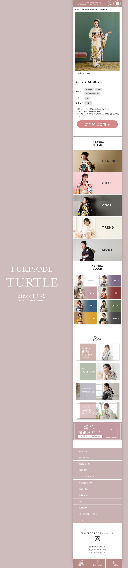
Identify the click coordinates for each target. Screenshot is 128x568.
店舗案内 (83, 508)
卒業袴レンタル (86, 483)
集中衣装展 (84, 457)
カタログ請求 (113, 563)
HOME (77, 9)
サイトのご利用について (97, 553)
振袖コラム (84, 495)
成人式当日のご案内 (88, 514)
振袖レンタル (85, 464)
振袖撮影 (83, 470)
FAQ (81, 501)
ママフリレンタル (87, 476)
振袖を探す (85, 9)
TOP (81, 520)
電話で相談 (97, 563)
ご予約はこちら (97, 124)
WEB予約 (81, 563)
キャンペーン (85, 451)
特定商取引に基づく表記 (97, 550)
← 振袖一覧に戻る (82, 73)
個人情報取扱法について (97, 547)
